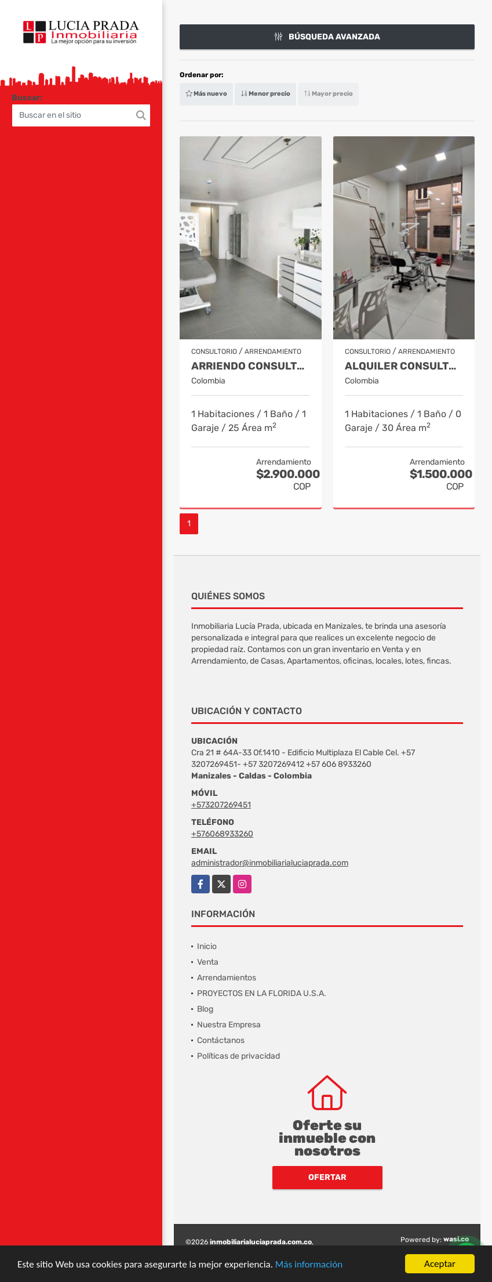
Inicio (207, 946)
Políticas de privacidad (238, 1056)
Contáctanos (221, 1040)
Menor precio (265, 93)
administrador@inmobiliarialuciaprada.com (269, 863)
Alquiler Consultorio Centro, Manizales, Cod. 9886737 (404, 366)
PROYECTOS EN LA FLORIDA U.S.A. (261, 993)
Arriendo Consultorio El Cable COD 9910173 (250, 366)
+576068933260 (222, 834)
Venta (207, 962)
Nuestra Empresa (229, 1025)
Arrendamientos (226, 978)
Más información (308, 1265)
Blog (205, 1009)
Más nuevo (206, 93)
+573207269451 (221, 805)
